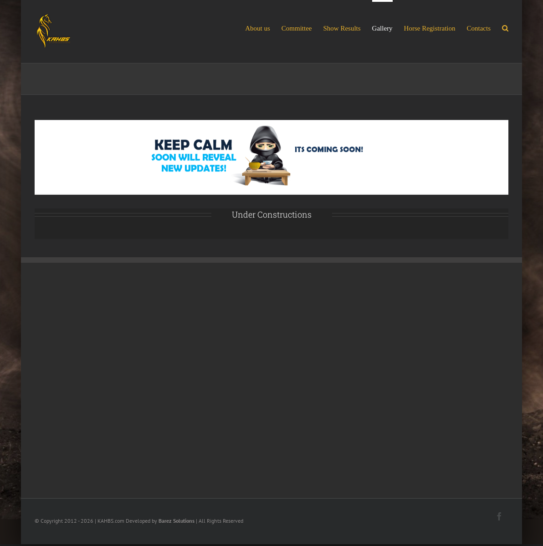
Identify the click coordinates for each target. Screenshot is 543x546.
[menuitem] (263, 27)
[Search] (505, 27)
